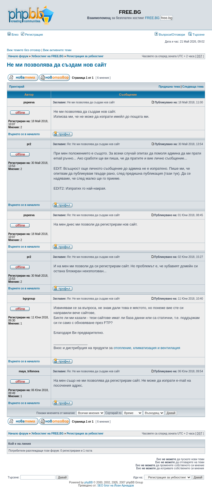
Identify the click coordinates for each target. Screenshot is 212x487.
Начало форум (18, 56)
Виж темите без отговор (24, 50)
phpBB (88, 482)
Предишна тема (169, 86)
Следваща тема (192, 86)
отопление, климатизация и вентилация (147, 348)
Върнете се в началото (24, 134)
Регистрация (32, 34)
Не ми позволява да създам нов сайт (57, 65)
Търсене (196, 34)
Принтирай (16, 86)
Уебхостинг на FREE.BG (47, 56)
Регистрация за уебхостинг (85, 56)
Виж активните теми (57, 50)
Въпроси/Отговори (170, 34)
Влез (12, 34)
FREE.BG (152, 18)
